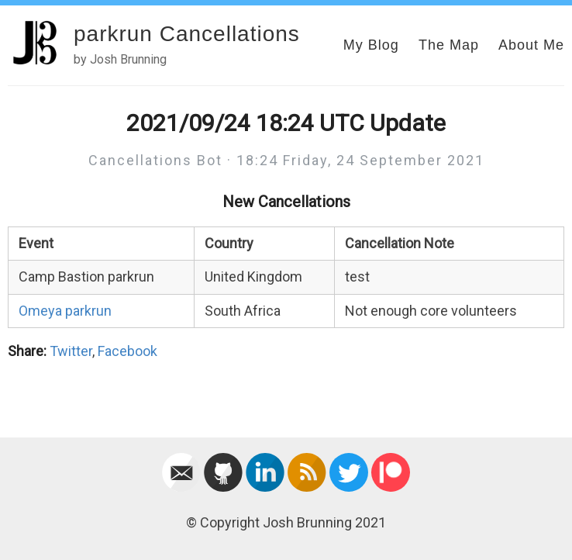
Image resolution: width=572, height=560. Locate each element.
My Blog (371, 45)
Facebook (127, 351)
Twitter (71, 351)
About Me (531, 45)
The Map (449, 45)
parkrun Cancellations (187, 34)
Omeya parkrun (65, 310)
